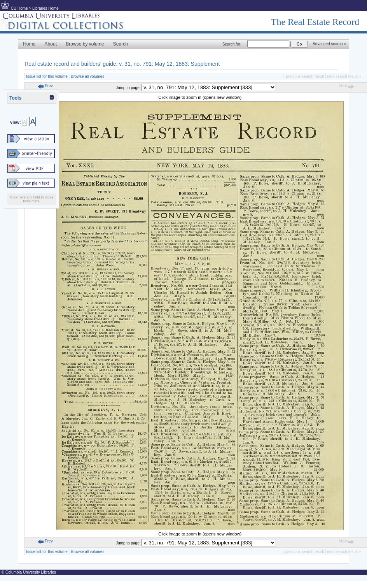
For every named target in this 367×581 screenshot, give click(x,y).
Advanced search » (329, 44)
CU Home (19, 8)
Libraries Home (45, 8)
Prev (45, 86)
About (51, 44)
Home (29, 44)
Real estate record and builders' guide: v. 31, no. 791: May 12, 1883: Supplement (122, 64)
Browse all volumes (87, 76)
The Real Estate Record (315, 22)
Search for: (231, 44)
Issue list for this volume (47, 76)
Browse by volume (85, 44)
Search (120, 44)
